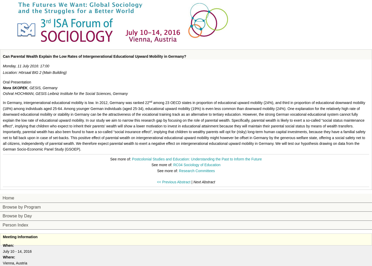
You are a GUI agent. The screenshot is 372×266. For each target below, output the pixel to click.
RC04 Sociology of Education (197, 165)
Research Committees (197, 171)
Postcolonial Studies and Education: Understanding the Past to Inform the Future (197, 159)
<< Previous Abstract (173, 182)
